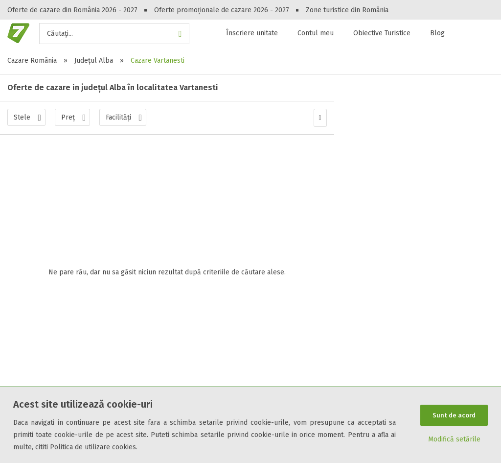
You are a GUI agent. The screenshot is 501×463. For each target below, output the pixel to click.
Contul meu (315, 33)
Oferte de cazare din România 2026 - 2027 (72, 10)
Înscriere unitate (252, 33)
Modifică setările (454, 441)
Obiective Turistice (381, 33)
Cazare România (32, 60)
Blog (437, 33)
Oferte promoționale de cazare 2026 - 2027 (221, 10)
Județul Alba (93, 60)
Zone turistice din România (347, 10)
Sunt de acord (454, 414)
